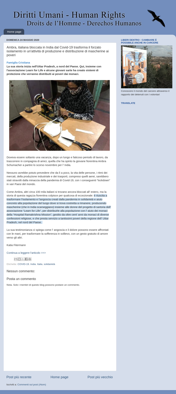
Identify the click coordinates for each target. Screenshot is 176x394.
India (33, 264)
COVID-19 (23, 264)
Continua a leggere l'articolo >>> (26, 252)
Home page (14, 31)
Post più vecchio (100, 377)
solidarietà (49, 264)
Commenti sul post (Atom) (31, 384)
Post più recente (19, 377)
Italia (40, 264)
